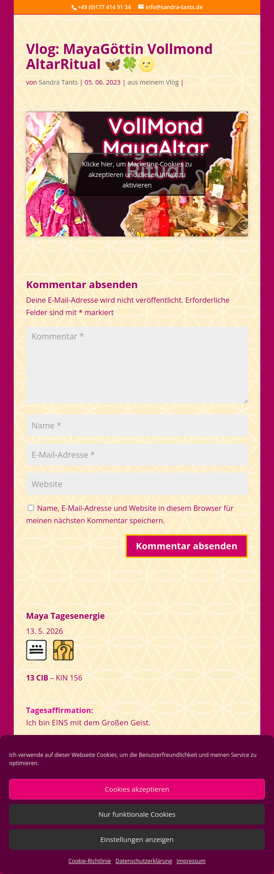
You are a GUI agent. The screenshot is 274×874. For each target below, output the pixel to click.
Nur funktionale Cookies (136, 814)
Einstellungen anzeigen (136, 839)
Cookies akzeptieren (137, 789)
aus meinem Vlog (153, 82)
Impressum (191, 861)
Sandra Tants (58, 82)
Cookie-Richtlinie (90, 861)
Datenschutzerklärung (143, 861)
